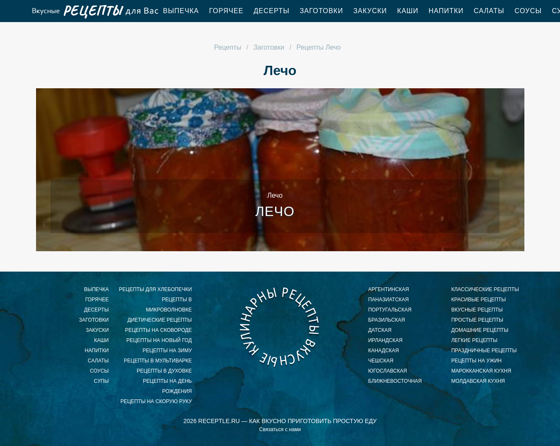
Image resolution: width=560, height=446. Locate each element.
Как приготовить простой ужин (94, 11)
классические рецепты (485, 289)
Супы (101, 381)
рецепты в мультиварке (158, 361)
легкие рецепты (474, 340)
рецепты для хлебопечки (155, 289)
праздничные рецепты (483, 350)
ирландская (385, 340)
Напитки (446, 10)
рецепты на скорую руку (156, 401)
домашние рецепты (479, 330)
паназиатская (388, 300)
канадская (383, 350)
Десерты (272, 10)
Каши (407, 10)
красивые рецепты (478, 300)
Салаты (489, 10)
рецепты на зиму (167, 350)
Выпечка (181, 10)
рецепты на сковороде (158, 330)
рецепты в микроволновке (169, 305)
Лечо (275, 211)
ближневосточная (395, 381)
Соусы (528, 10)
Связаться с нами (280, 429)
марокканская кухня (481, 371)
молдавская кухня (478, 381)
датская (379, 330)
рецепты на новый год (159, 340)
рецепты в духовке (164, 371)
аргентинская (388, 289)
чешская (380, 361)
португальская (389, 310)
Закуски (370, 10)
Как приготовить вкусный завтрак (279, 326)
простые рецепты (477, 320)
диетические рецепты (160, 320)
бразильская (386, 320)
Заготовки (321, 10)
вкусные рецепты (477, 310)
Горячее (226, 10)
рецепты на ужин (476, 361)
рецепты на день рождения (167, 386)
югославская (387, 371)
